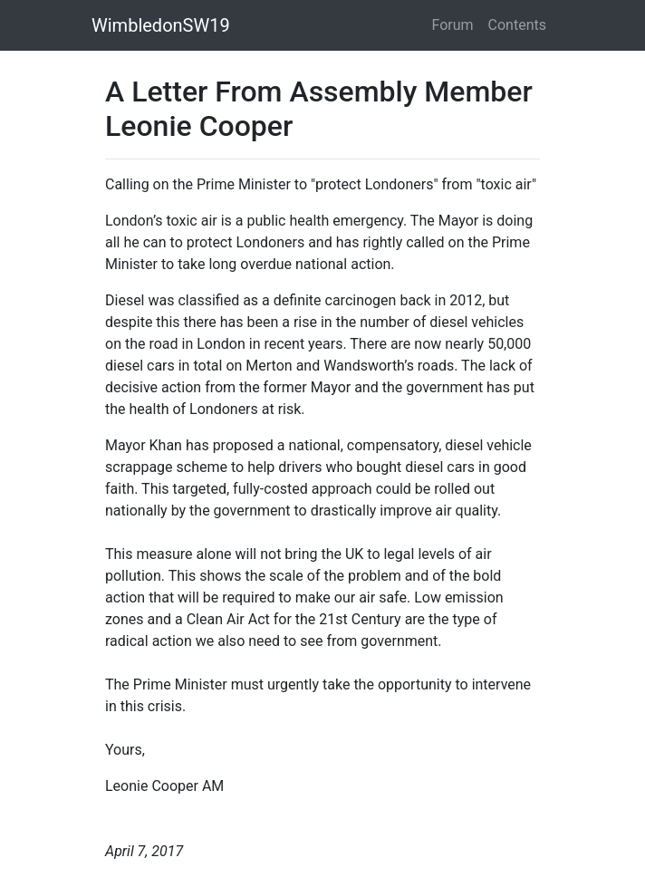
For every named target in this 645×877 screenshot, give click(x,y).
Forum (453, 25)
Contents (517, 25)
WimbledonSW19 (160, 25)
